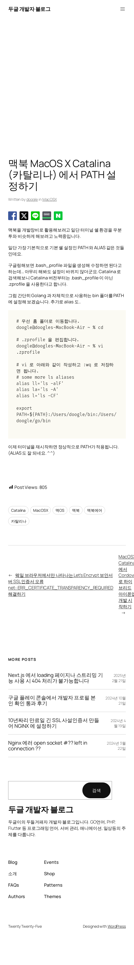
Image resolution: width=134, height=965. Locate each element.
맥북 (76, 510)
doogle (32, 199)
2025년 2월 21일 (119, 678)
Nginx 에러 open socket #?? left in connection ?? (47, 745)
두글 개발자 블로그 (29, 9)
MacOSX (49, 199)
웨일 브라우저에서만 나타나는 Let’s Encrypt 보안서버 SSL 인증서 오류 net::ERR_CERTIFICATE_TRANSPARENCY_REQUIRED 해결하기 (60, 584)
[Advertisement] (51, 88)
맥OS (59, 510)
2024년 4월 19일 (118, 723)
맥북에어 (94, 510)
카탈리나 (18, 521)
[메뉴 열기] (122, 9)
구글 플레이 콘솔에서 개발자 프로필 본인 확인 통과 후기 (52, 700)
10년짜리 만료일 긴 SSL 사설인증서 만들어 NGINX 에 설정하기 (53, 723)
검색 (96, 790)
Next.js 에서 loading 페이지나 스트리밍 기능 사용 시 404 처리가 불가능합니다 (55, 678)
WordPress (117, 926)
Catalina (18, 510)
